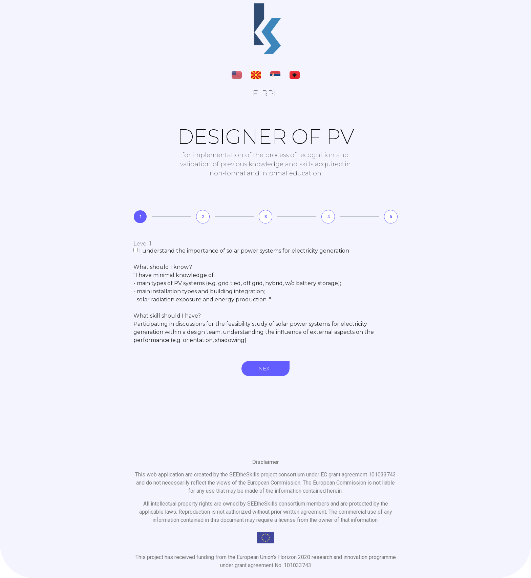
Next (265, 368)
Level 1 (142, 244)
